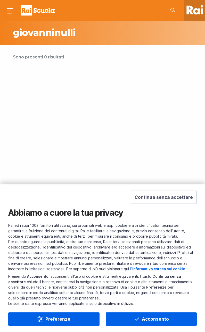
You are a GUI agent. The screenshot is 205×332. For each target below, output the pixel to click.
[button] (164, 206)
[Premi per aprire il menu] (10, 10)
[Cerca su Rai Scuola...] (174, 10)
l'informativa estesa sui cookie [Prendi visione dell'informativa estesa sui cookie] (157, 278)
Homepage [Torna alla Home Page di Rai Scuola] (38, 10)
